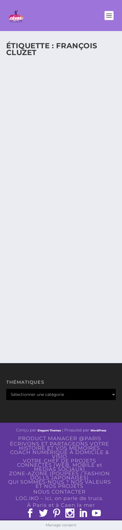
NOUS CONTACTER (59, 492)
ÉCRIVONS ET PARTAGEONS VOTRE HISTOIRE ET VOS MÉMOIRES (59, 446)
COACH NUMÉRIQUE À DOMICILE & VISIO (59, 454)
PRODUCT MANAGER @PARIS (59, 438)
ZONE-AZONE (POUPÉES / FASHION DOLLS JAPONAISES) (59, 475)
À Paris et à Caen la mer (61, 505)
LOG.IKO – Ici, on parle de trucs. (59, 498)
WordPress (98, 430)
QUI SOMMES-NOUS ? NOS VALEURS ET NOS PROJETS (59, 484)
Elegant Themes (49, 430)
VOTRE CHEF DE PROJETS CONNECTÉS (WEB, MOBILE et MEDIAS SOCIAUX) (59, 465)
